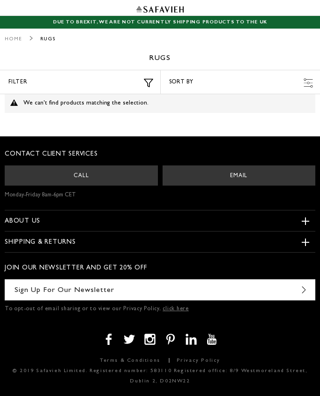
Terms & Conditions (130, 360)
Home (13, 39)
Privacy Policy (198, 360)
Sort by (241, 83)
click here (176, 309)
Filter (80, 83)
